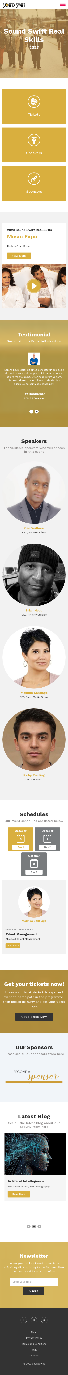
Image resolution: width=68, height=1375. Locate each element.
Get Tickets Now (34, 1017)
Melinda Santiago (34, 693)
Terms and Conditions (34, 1343)
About (34, 1332)
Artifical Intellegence (31, 1181)
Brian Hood (34, 610)
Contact (34, 1355)
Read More (19, 255)
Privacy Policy (34, 1338)
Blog (34, 1349)
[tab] (20, 839)
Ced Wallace (34, 528)
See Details (13, 945)
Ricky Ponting (34, 775)
